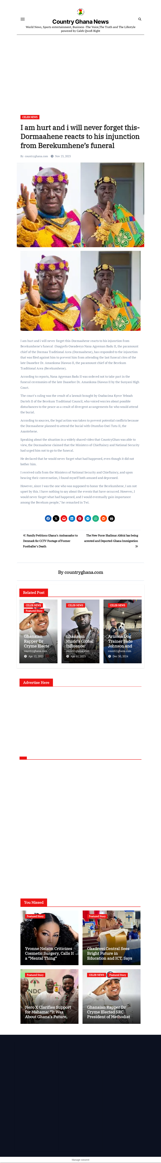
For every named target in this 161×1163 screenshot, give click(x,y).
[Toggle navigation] (23, 19)
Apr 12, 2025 (36, 657)
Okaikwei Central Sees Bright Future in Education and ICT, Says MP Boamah (109, 956)
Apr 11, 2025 (78, 657)
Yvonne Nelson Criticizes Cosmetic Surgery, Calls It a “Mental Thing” (49, 953)
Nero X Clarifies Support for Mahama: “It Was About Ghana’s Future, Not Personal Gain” (48, 1014)
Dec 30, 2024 (120, 657)
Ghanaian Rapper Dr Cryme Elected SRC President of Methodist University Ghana (108, 1014)
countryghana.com (36, 157)
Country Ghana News (80, 22)
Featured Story (34, 612)
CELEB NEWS (30, 118)
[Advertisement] (81, 68)
